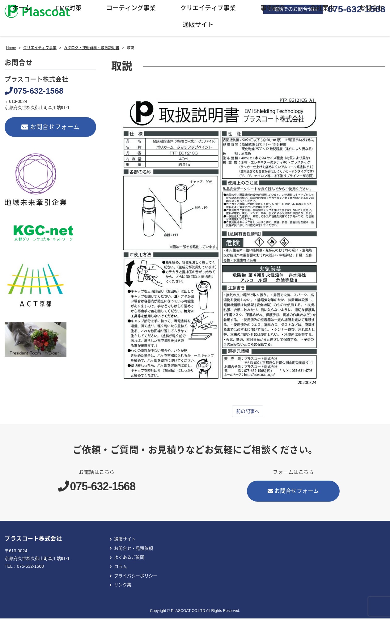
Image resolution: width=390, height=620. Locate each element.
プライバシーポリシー (135, 577)
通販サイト (125, 540)
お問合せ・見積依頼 (133, 549)
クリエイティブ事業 (208, 9)
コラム (120, 568)
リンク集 (122, 586)
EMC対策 (68, 9)
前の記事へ (247, 412)
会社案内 (322, 9)
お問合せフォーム (50, 128)
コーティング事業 (131, 9)
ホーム (21, 9)
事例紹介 (273, 9)
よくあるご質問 (129, 559)
